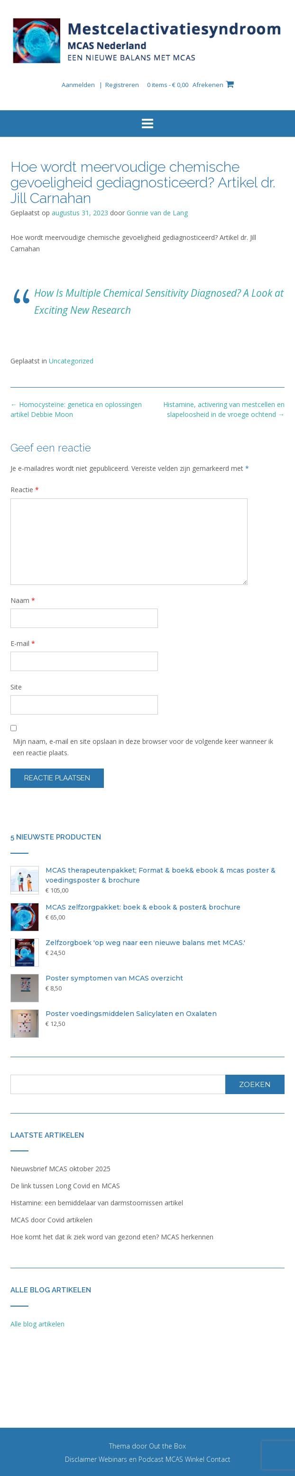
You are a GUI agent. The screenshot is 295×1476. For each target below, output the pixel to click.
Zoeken (255, 1084)
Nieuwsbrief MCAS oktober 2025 (60, 1168)
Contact (218, 1459)
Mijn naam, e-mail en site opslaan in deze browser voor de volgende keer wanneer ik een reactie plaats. (143, 747)
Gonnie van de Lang (157, 212)
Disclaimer (81, 1459)
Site (16, 686)
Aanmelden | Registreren (100, 84)
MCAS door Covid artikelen (51, 1219)
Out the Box (167, 1445)
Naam (22, 600)
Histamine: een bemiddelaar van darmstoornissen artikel (96, 1202)
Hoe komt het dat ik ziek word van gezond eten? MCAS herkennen (111, 1236)
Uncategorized (71, 360)
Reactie (24, 489)
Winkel (194, 1459)
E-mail (22, 643)
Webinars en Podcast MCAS (141, 1459)
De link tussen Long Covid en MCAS (65, 1185)
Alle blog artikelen (37, 1323)
